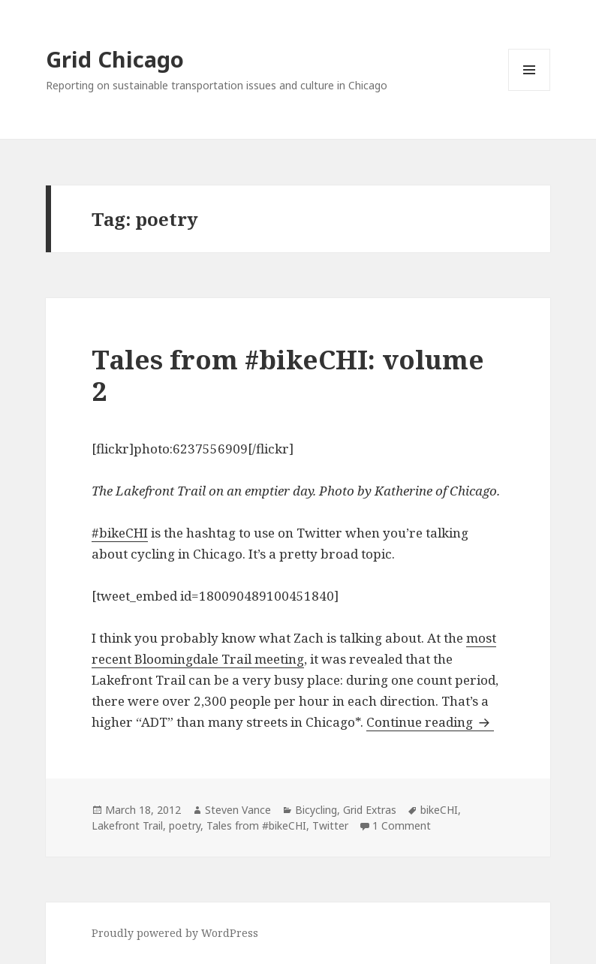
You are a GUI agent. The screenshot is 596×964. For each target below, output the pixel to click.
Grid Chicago (115, 59)
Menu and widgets (529, 90)
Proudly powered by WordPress (175, 933)
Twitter (330, 825)
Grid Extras (369, 810)
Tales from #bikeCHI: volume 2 (288, 375)
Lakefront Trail (127, 825)
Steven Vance (238, 810)
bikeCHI (439, 810)
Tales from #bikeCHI (256, 825)
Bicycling (316, 810)
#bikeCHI (120, 532)
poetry (184, 825)
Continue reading (430, 722)
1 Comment (401, 825)
